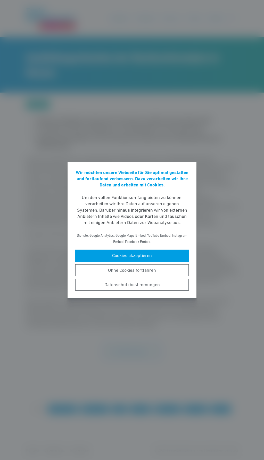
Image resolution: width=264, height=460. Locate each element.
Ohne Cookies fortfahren (132, 270)
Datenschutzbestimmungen (132, 285)
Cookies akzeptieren (132, 255)
